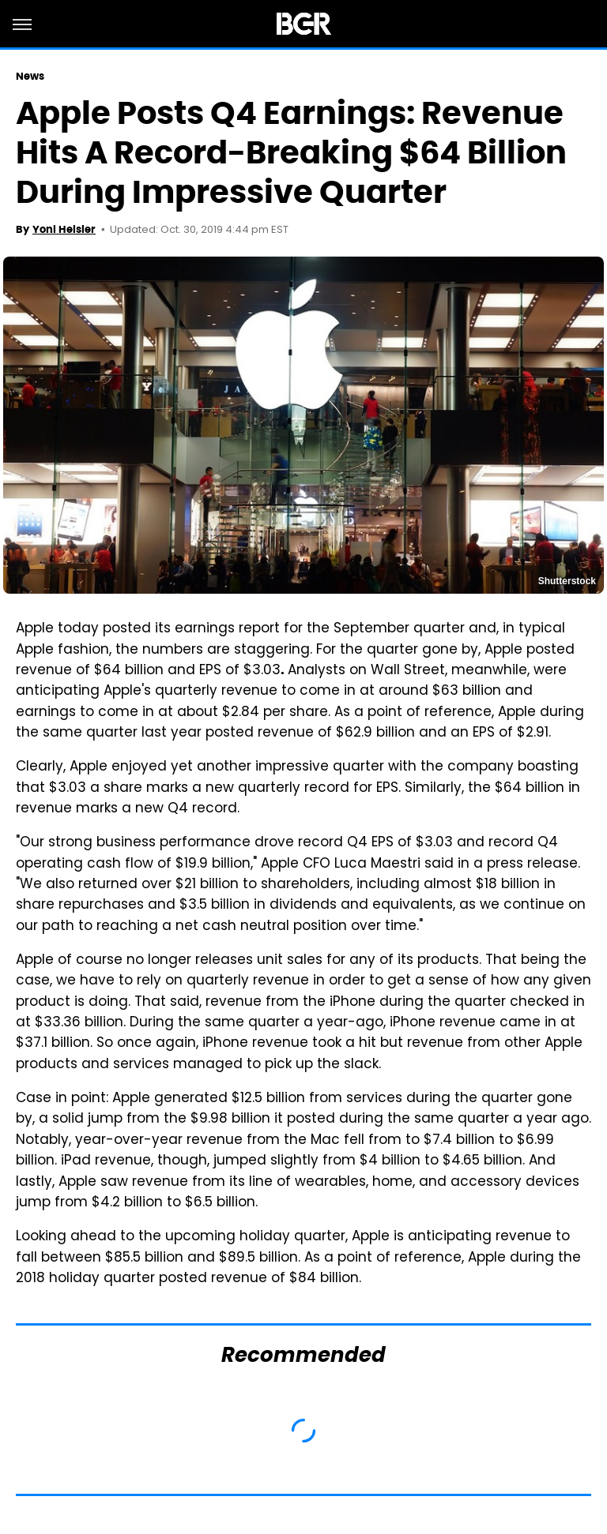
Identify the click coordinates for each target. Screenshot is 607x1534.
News (30, 76)
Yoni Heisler (64, 229)
